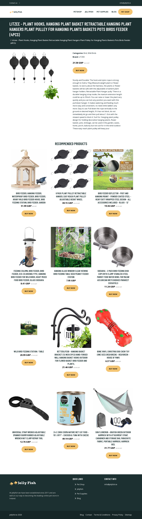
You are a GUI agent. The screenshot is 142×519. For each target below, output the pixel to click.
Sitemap (128, 515)
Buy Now (80, 70)
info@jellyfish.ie (125, 3)
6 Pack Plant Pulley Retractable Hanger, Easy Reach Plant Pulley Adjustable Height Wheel (71, 196)
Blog (114, 12)
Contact (89, 515)
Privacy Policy (117, 515)
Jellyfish (89, 12)
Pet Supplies (102, 12)
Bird (85, 53)
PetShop (78, 12)
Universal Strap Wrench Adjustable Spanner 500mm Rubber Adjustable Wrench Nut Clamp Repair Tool (28, 435)
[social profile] (19, 3)
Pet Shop (125, 12)
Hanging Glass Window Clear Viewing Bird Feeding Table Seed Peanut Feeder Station (71, 273)
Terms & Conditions (102, 515)
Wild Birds (92, 53)
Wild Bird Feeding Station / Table (29, 351)
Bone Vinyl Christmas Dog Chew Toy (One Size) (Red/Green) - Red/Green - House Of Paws (113, 354)
